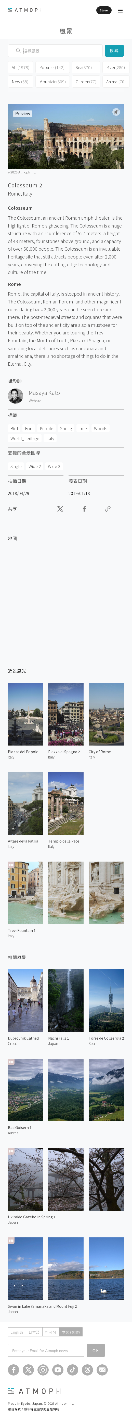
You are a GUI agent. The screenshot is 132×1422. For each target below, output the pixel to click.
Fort (29, 428)
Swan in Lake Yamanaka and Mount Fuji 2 (42, 1306)
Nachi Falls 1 (58, 1038)
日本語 (34, 1332)
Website (35, 400)
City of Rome (100, 751)
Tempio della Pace (63, 841)
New (20, 81)
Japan (53, 1043)
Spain (93, 1043)
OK (96, 1350)
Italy (27, 193)
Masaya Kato (44, 392)
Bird (14, 428)
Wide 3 (54, 466)
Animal (116, 81)
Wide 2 (35, 466)
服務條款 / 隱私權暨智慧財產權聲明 (33, 1409)
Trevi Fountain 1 (22, 930)
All (21, 67)
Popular (52, 67)
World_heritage (24, 438)
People (46, 428)
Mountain (52, 81)
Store (104, 10)
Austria (13, 1132)
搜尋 (114, 51)
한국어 (50, 1332)
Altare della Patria (23, 841)
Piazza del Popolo (23, 751)
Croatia (14, 1043)
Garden (86, 81)
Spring (66, 428)
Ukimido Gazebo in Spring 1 (32, 1216)
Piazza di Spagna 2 (64, 751)
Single (16, 466)
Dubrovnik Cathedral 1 (25, 1038)
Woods (100, 428)
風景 (66, 31)
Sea (84, 67)
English (17, 1332)
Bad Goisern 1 (20, 1127)
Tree (83, 428)
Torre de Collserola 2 (106, 1038)
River (115, 67)
